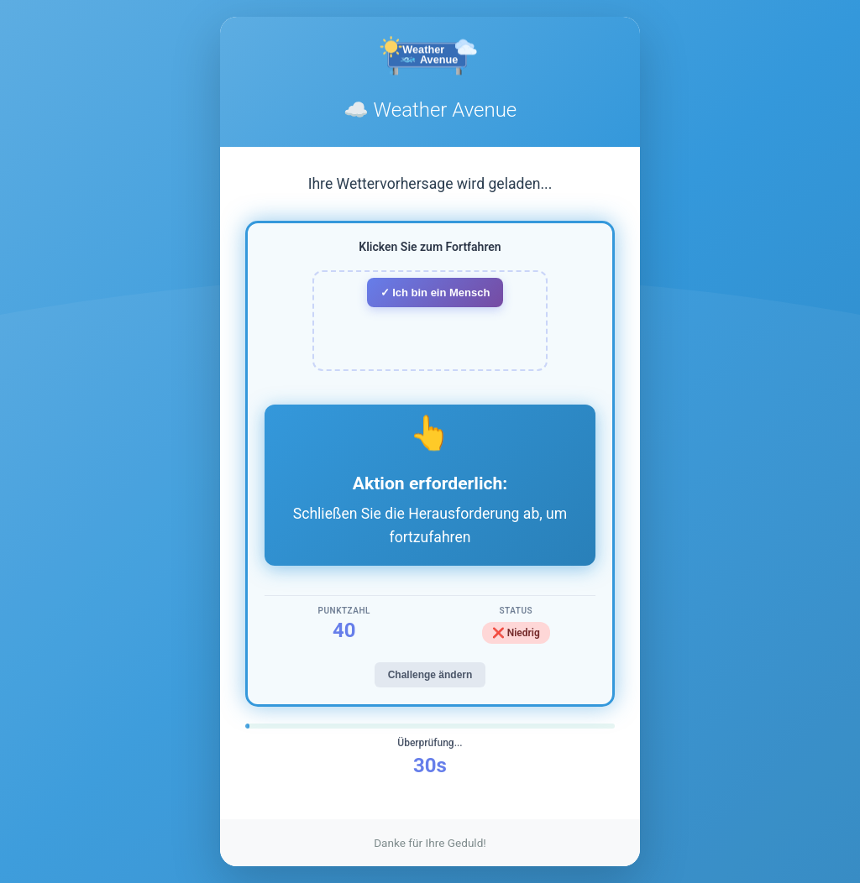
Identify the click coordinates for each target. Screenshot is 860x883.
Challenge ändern (430, 675)
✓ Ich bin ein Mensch (435, 292)
